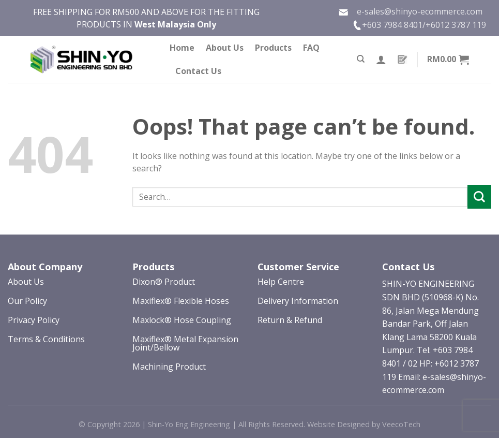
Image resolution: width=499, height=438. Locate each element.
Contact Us (198, 71)
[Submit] (479, 196)
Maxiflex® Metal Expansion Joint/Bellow (185, 343)
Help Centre (281, 281)
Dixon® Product (163, 281)
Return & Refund (290, 320)
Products (273, 47)
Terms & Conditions (46, 339)
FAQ (311, 47)
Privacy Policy (33, 320)
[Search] (361, 59)
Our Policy (27, 300)
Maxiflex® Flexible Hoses (180, 300)
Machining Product (169, 366)
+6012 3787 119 (456, 25)
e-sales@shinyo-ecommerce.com (410, 12)
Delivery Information (298, 300)
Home (182, 47)
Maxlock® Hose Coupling (181, 320)
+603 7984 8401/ (394, 25)
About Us (225, 47)
